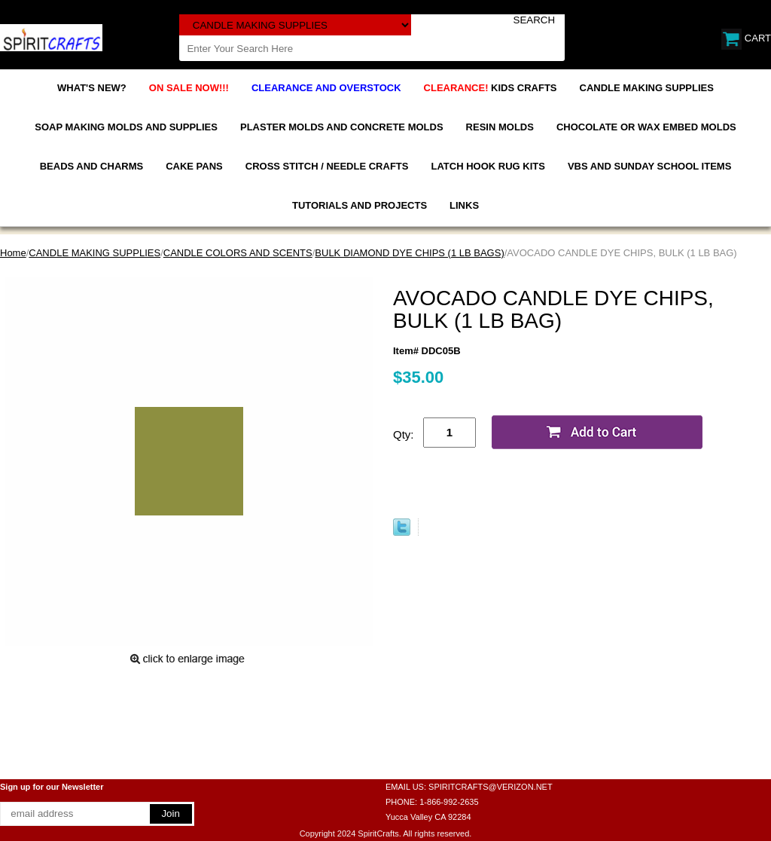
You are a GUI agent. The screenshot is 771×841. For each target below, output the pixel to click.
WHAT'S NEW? (91, 87)
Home (13, 252)
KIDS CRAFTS (490, 87)
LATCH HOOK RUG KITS (487, 166)
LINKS (464, 205)
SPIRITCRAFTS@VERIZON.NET (490, 786)
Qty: (403, 434)
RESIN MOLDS (500, 127)
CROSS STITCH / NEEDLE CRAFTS (327, 166)
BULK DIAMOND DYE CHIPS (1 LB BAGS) (409, 252)
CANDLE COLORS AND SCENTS (237, 252)
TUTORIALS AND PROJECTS (359, 205)
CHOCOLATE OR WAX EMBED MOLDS (646, 127)
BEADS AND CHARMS (91, 166)
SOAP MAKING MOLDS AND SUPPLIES (126, 127)
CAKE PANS (194, 166)
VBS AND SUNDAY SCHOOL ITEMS (649, 166)
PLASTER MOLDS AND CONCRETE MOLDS (341, 127)
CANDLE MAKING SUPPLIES (647, 87)
